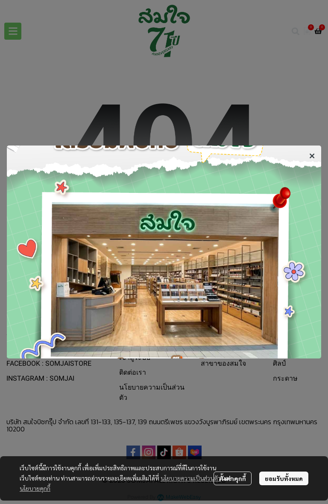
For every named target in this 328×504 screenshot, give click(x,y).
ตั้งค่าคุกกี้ (232, 478)
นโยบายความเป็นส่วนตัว (191, 478)
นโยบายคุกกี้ (35, 488)
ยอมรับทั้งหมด (284, 478)
